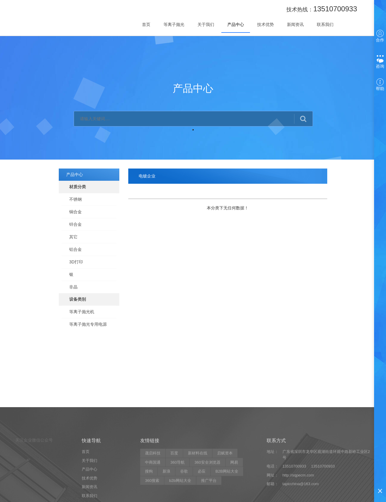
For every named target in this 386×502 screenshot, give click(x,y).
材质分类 (77, 186)
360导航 (177, 497)
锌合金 (75, 224)
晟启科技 (152, 488)
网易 (234, 497)
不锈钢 (75, 199)
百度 (174, 488)
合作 (380, 36)
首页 (146, 24)
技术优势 (265, 24)
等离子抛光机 (81, 311)
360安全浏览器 (207, 497)
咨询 (380, 61)
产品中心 (235, 24)
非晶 (73, 287)
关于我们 (205, 24)
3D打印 (76, 262)
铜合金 (75, 211)
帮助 (380, 84)
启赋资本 (225, 488)
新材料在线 (197, 488)
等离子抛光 (173, 24)
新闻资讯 (295, 24)
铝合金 (75, 249)
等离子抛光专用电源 (88, 324)
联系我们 (325, 24)
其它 (73, 236)
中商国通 (152, 497)
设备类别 (77, 299)
